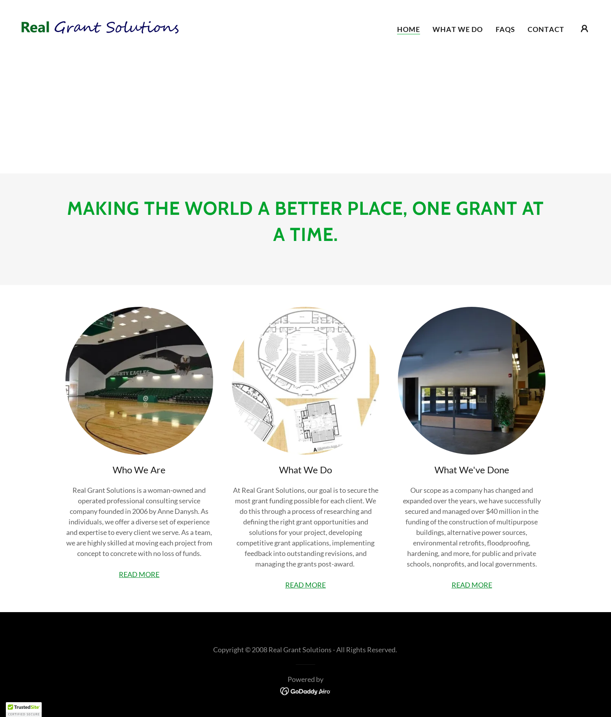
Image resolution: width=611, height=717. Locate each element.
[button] (584, 28)
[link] (99, 27)
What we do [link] (458, 29)
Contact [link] (546, 29)
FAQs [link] (506, 29)
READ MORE (139, 574)
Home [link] (408, 29)
